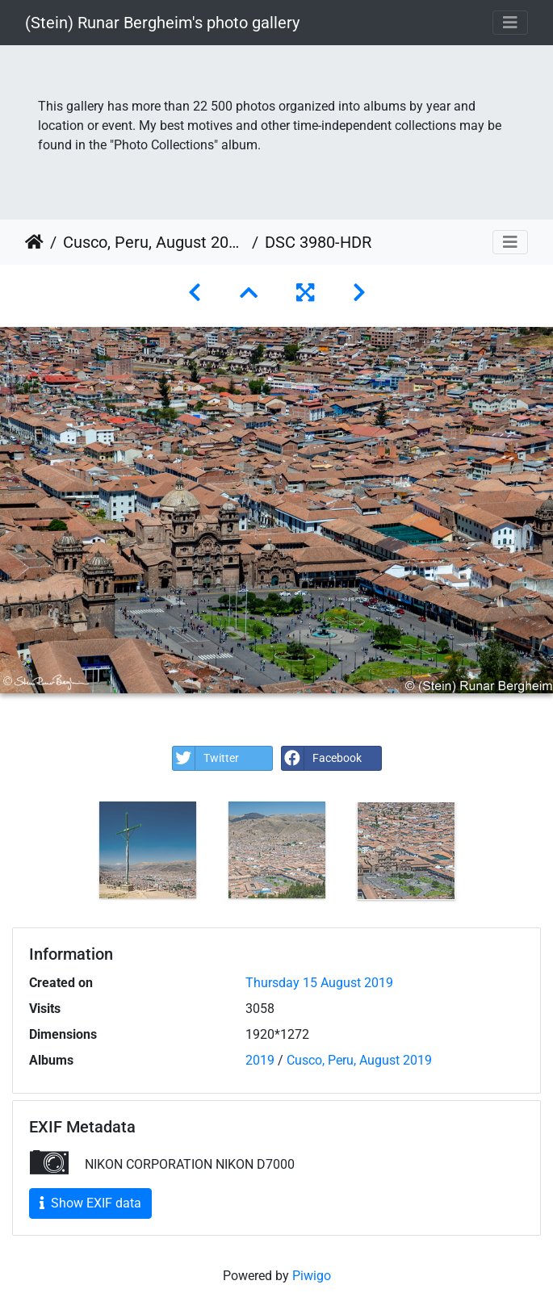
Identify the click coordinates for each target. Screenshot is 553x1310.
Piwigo (311, 1275)
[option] (147, 849)
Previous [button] (71, 854)
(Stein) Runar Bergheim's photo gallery (162, 22)
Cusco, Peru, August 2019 (154, 242)
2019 (259, 1060)
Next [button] (483, 854)
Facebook (322, 758)
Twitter (206, 758)
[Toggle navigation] (510, 22)
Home (34, 242)
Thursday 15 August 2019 (319, 982)
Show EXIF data (90, 1203)
